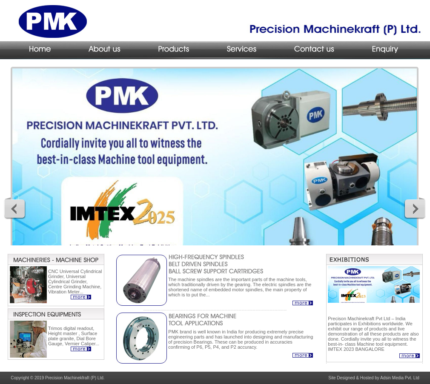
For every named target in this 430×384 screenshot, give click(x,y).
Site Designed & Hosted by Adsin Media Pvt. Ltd (373, 377)
